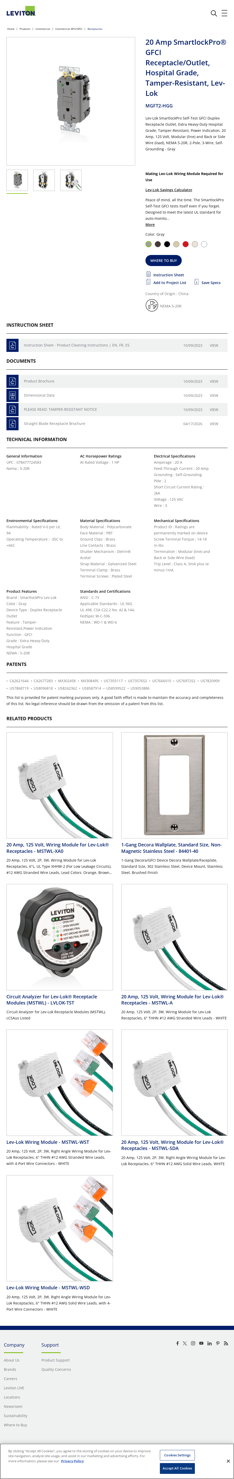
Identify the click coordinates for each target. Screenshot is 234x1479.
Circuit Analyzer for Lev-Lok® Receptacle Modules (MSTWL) (51, 999)
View (214, 345)
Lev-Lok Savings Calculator (168, 189)
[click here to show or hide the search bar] (214, 13)
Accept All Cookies (177, 1468)
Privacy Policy (72, 1461)
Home (10, 29)
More (150, 224)
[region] (117, 1461)
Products (25, 29)
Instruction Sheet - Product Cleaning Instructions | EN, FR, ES (76, 345)
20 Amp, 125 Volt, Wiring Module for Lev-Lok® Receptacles (57, 848)
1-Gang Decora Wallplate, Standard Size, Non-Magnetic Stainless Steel (171, 848)
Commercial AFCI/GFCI (68, 29)
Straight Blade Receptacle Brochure (54, 423)
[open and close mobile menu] (225, 13)
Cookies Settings (177, 1455)
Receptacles (95, 29)
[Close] (228, 1461)
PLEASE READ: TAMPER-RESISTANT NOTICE (60, 409)
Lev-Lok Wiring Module (47, 1142)
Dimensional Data (39, 395)
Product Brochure (39, 381)
